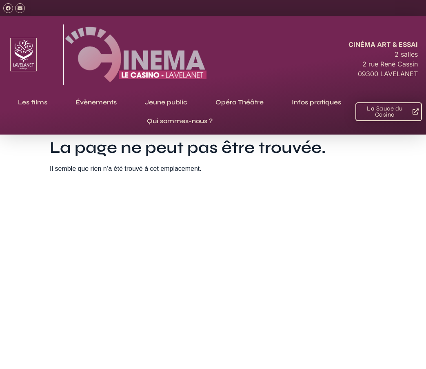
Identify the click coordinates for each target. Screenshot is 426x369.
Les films (32, 102)
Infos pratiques (316, 102)
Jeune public (166, 102)
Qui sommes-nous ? (180, 121)
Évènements (96, 102)
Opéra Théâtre (239, 102)
